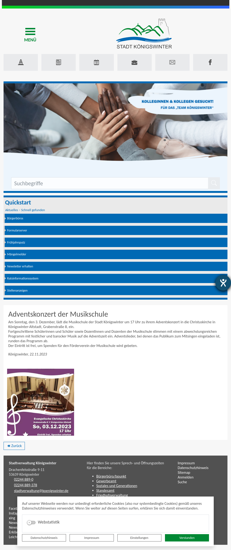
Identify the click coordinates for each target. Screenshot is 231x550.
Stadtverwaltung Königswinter (33, 463)
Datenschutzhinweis (44, 538)
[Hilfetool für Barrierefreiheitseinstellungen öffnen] (223, 283)
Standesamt (105, 490)
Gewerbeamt (106, 481)
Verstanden (187, 538)
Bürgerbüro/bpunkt (111, 476)
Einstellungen (139, 538)
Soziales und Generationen (116, 485)
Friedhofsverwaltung (112, 495)
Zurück (14, 447)
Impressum (91, 538)
